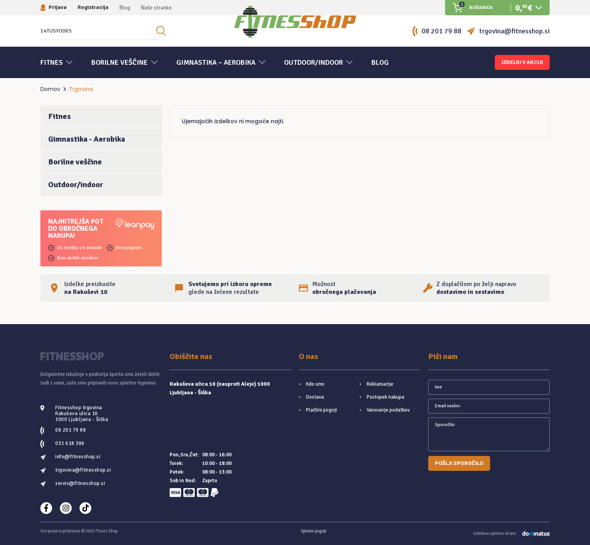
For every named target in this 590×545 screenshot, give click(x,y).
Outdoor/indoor (75, 185)
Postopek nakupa (385, 397)
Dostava (315, 397)
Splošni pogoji (313, 531)
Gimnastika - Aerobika (86, 139)
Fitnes (59, 116)
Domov (50, 89)
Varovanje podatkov (388, 410)
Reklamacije (380, 384)
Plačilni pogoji (321, 410)
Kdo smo (315, 384)
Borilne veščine (75, 162)
